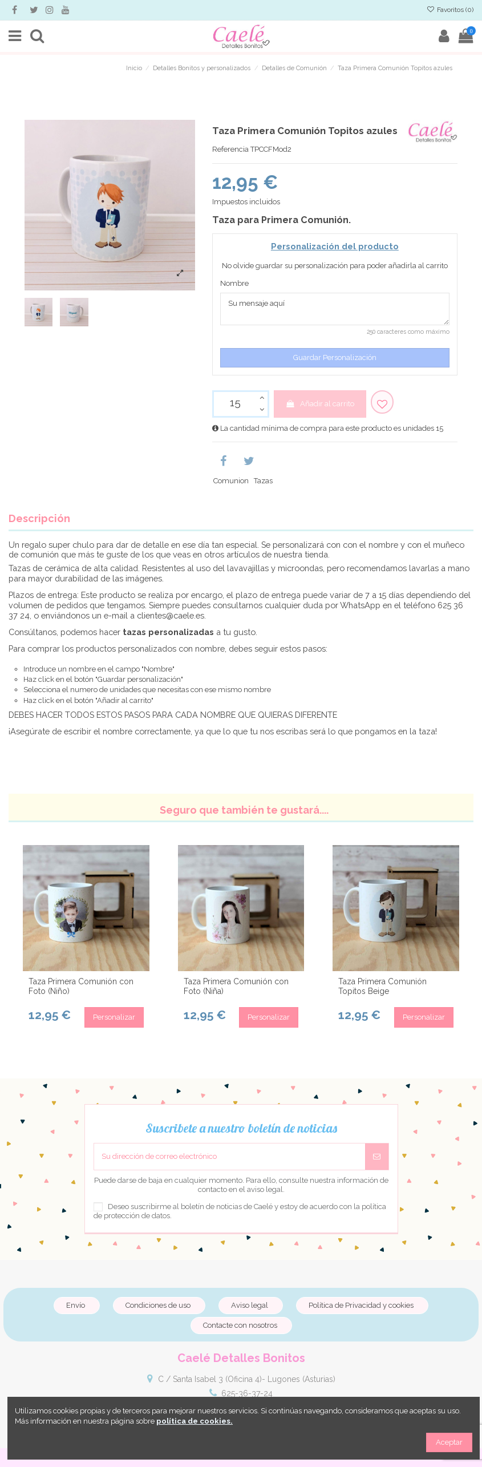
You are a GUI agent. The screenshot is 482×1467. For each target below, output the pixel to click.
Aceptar (449, 1442)
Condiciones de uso (158, 1305)
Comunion (231, 480)
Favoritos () (450, 10)
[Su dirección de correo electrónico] (229, 1156)
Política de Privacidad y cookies (361, 1305)
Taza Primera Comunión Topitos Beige (382, 986)
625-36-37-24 (247, 1393)
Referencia (230, 149)
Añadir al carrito (319, 403)
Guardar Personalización (334, 357)
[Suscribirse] (376, 1156)
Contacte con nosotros (240, 1325)
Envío (75, 1305)
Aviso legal (249, 1305)
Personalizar (114, 1017)
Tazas (263, 480)
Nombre (234, 283)
